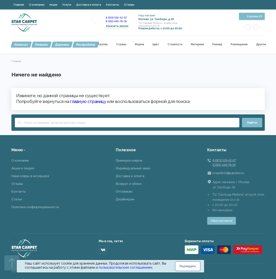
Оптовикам (124, 191)
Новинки (41, 44)
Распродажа (85, 44)
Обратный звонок (221, 220)
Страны (121, 44)
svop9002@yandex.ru (228, 173)
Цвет (155, 44)
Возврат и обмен (128, 183)
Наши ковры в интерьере (30, 176)
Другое (261, 44)
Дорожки (62, 44)
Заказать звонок (117, 26)
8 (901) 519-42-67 (116, 17)
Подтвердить (187, 266)
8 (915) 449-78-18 (116, 21)
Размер (217, 44)
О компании (36, 4)
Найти (252, 122)
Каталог (21, 44)
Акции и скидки (22, 168)
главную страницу (88, 101)
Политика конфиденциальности (35, 207)
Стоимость (175, 44)
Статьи (16, 199)
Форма (139, 44)
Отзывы (129, 4)
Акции (53, 4)
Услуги (66, 4)
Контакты (112, 4)
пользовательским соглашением (125, 267)
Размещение (239, 44)
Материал (197, 44)
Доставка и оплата (88, 4)
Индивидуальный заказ (133, 168)
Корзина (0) (254, 16)
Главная (19, 4)
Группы (103, 44)
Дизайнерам (125, 199)
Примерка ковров (129, 160)
